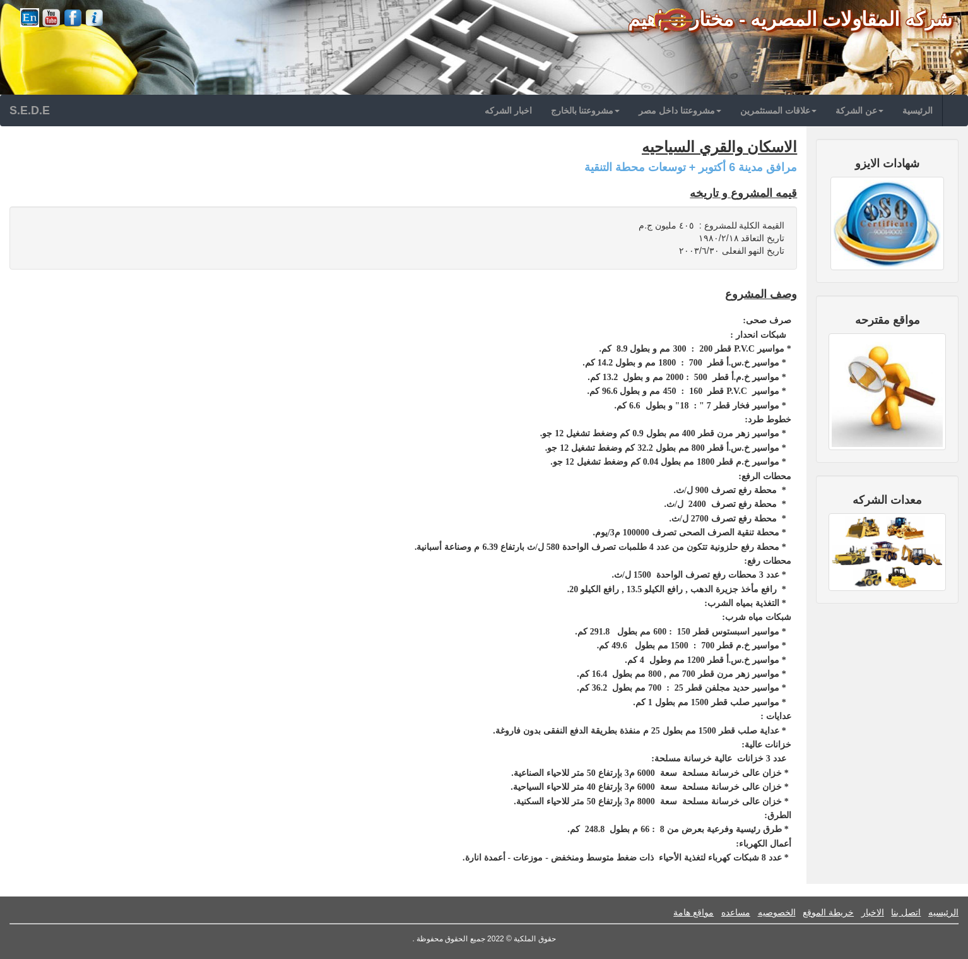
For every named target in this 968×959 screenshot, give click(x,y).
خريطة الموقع (828, 912)
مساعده (735, 912)
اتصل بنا (906, 912)
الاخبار (872, 912)
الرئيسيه (943, 912)
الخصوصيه (777, 912)
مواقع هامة (693, 912)
